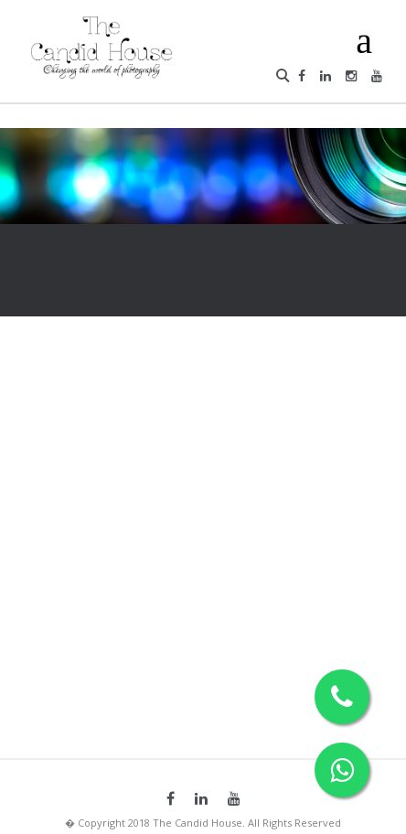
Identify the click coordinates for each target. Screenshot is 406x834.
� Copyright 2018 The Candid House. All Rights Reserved (203, 822)
